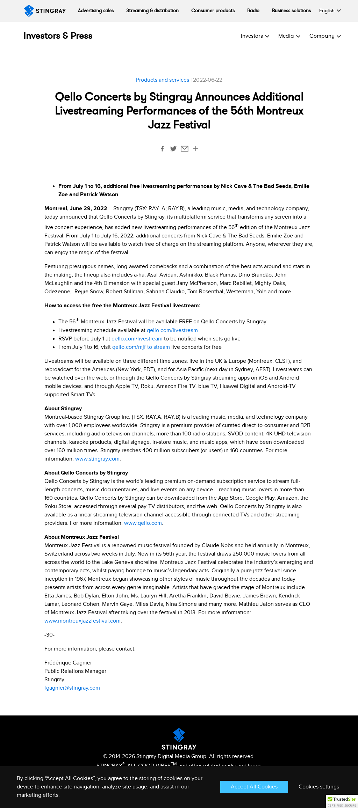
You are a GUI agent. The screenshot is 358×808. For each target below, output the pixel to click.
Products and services (162, 80)
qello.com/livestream (173, 330)
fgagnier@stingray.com (72, 688)
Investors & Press (57, 36)
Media (286, 36)
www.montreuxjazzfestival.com (82, 621)
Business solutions (291, 10)
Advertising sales (96, 10)
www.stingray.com (97, 459)
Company (322, 36)
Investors (252, 36)
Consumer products (213, 10)
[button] (342, 801)
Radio (253, 10)
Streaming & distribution (152, 10)
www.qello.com (143, 523)
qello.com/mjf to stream (141, 347)
